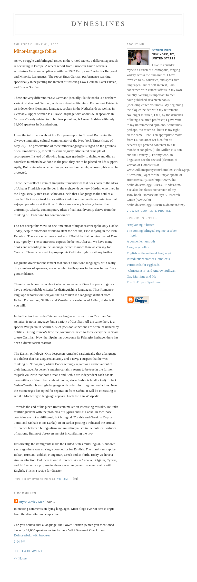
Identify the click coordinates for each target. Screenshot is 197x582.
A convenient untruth (141, 241)
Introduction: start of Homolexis (148, 259)
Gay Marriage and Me (141, 276)
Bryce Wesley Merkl (32, 502)
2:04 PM (19, 541)
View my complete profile (149, 210)
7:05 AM (62, 479)
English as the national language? (149, 253)
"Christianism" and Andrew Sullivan (151, 270)
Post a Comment (28, 551)
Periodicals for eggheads (143, 265)
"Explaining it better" (141, 225)
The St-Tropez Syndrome (144, 282)
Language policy (138, 247)
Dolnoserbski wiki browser (32, 535)
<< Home (20, 558)
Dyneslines (98, 23)
